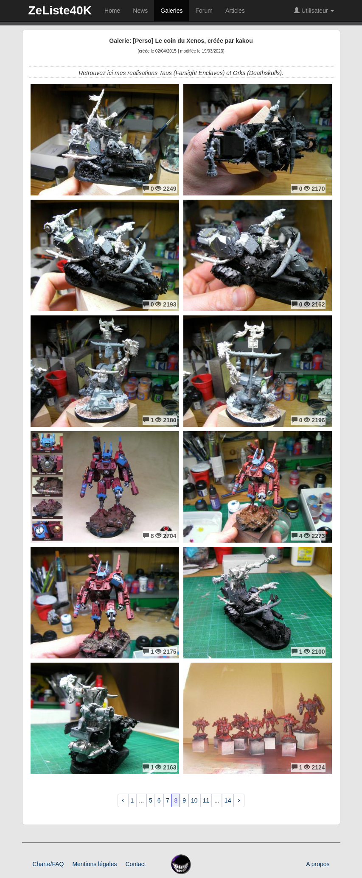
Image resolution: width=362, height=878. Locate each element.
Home (112, 10)
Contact (135, 864)
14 (227, 800)
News (140, 10)
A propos (317, 864)
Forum (203, 10)
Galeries (171, 10)
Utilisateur (314, 10)
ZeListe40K (60, 10)
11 (206, 800)
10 (194, 800)
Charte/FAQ (48, 864)
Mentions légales (94, 864)
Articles (235, 10)
